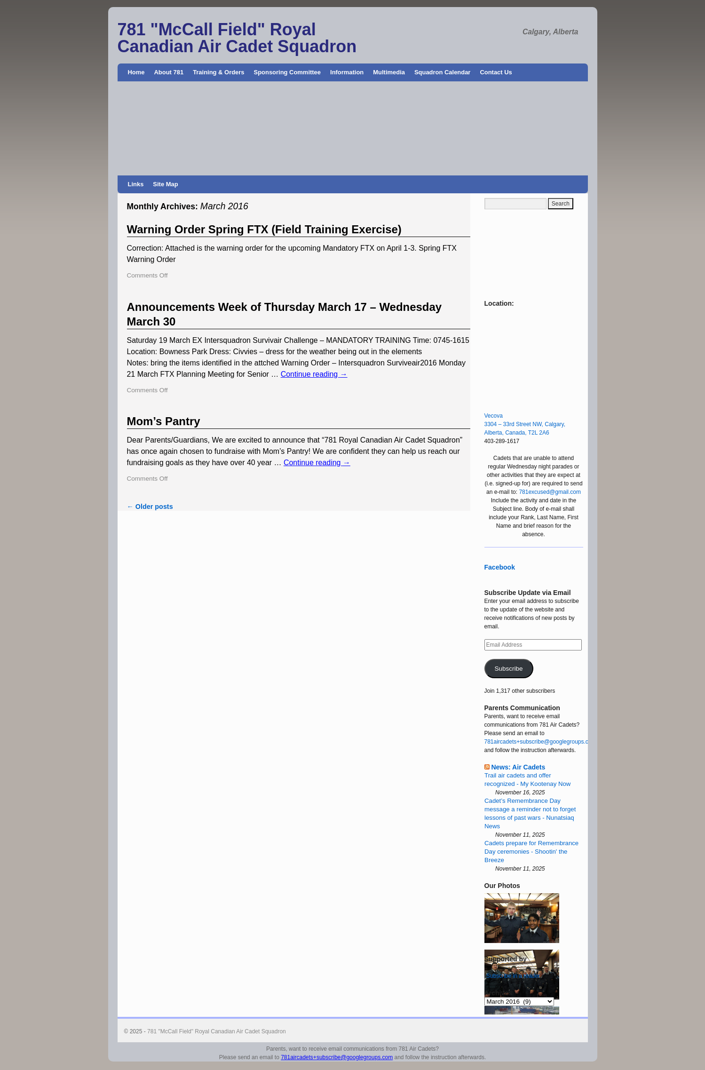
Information (347, 72)
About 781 (169, 72)
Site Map (165, 184)
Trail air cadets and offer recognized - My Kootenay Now (527, 779)
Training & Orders (218, 72)
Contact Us (496, 72)
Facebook (499, 567)
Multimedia (389, 72)
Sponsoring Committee (287, 72)
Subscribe (508, 668)
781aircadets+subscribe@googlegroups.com (540, 741)
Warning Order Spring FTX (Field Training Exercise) (264, 229)
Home (136, 72)
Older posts (150, 506)
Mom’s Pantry (163, 421)
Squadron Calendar (442, 72)
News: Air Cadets (518, 767)
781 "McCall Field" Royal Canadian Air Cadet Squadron (237, 38)
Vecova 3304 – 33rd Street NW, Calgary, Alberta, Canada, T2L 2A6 (525, 424)
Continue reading (314, 374)
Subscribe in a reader (513, 976)
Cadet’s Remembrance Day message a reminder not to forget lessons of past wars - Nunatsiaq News (530, 813)
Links (136, 184)
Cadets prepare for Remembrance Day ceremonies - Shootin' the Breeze (531, 852)
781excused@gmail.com (550, 492)
